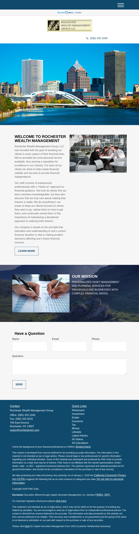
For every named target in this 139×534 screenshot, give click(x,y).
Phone (96, 339)
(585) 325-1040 (96, 38)
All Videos (77, 439)
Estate (75, 417)
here (27, 526)
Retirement (78, 410)
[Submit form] (19, 384)
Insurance (77, 421)
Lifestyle (76, 432)
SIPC (107, 494)
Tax (74, 425)
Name (15, 339)
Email (55, 339)
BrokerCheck (83, 446)
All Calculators (80, 443)
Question (17, 356)
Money (76, 428)
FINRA (99, 494)
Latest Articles (80, 435)
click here (61, 501)
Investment (78, 414)
